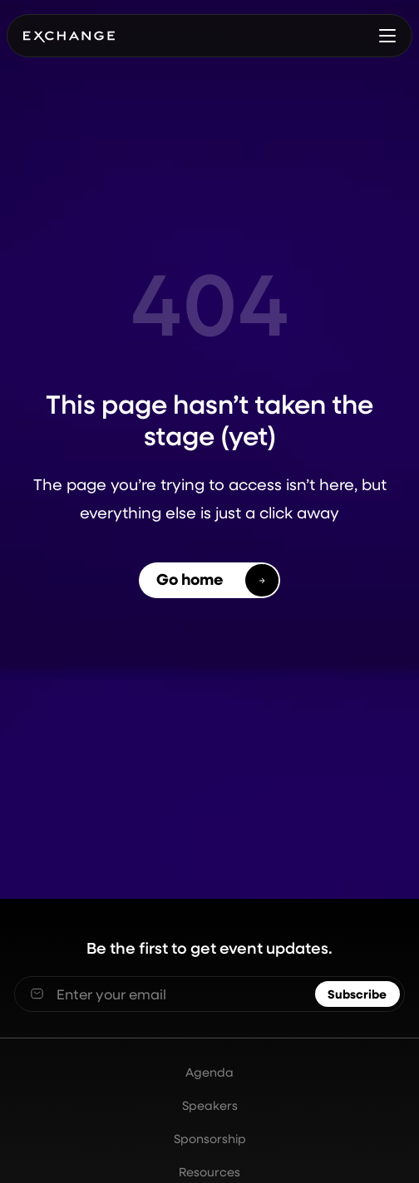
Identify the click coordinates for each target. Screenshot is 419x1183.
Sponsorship (210, 1138)
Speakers (210, 1105)
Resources (209, 1172)
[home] (68, 36)
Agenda (209, 1072)
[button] (387, 36)
